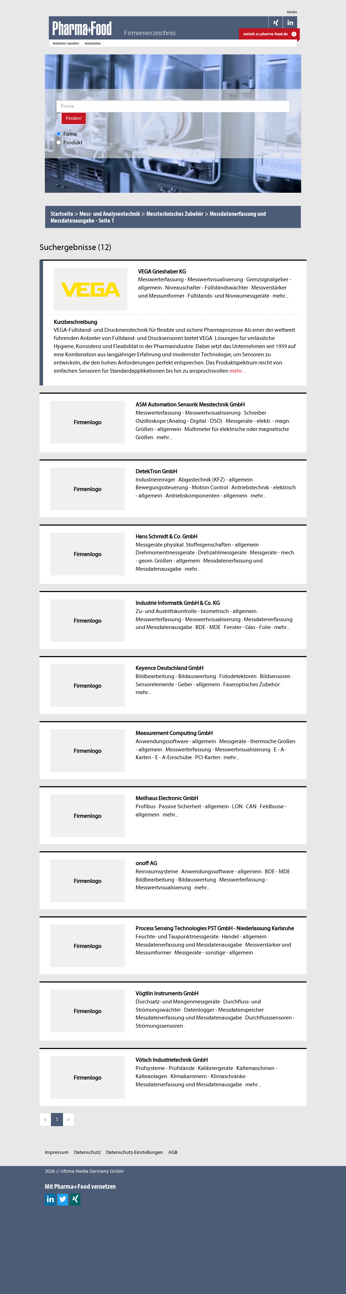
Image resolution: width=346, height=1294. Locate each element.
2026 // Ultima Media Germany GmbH (84, 1171)
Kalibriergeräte (215, 1068)
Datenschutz (87, 1152)
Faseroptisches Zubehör (251, 684)
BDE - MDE (208, 627)
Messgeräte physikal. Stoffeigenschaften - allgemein (197, 545)
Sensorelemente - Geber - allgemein (178, 684)
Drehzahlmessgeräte (222, 552)
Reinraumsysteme (157, 871)
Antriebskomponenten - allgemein (206, 495)
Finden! (74, 118)
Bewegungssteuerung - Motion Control (182, 487)
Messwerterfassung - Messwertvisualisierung (190, 279)
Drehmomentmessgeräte (165, 552)
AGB (173, 1152)
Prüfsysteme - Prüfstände (165, 1068)
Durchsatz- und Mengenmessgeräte (178, 1002)
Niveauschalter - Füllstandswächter (206, 287)
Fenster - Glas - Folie (247, 627)
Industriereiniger (155, 479)
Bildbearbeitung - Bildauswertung (176, 676)
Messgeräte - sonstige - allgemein (213, 952)
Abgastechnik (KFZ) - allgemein (215, 479)
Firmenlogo (87, 422)
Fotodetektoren (238, 676)
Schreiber (255, 413)
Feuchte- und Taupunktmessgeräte (177, 936)
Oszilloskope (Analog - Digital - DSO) (179, 421)
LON (237, 806)
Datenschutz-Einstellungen (134, 1152)
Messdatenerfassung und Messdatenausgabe (189, 945)
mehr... (280, 296)
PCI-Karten (207, 757)
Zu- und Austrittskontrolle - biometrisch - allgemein (196, 611)
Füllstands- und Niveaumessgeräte (228, 296)
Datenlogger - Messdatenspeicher (224, 1010)
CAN (251, 806)
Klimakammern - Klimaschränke (208, 1076)
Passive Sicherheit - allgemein (194, 806)
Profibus (146, 806)
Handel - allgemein (244, 936)
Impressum (57, 1152)
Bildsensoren (275, 676)
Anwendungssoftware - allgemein (176, 741)
